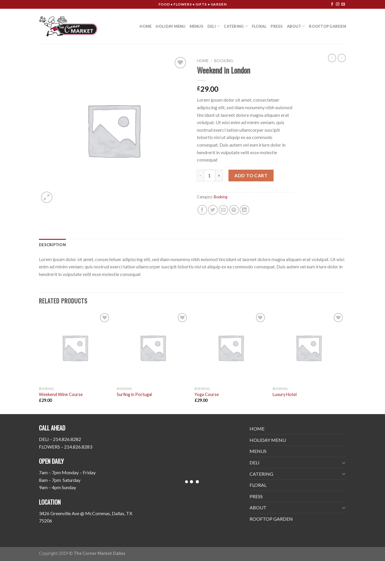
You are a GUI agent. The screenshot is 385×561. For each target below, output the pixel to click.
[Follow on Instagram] (337, 4)
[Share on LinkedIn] (244, 210)
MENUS (196, 26)
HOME (146, 26)
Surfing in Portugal (134, 394)
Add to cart (250, 175)
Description (52, 244)
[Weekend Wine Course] (75, 348)
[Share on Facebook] (202, 210)
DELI (213, 26)
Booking (223, 60)
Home (203, 60)
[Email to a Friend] (223, 210)
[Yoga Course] (231, 348)
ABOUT (296, 26)
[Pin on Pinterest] (234, 210)
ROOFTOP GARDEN (327, 26)
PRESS (277, 26)
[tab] (52, 245)
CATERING (236, 26)
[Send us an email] (343, 4)
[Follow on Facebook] (332, 4)
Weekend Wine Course (61, 394)
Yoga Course (207, 394)
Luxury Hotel (285, 394)
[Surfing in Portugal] (153, 348)
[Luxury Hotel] (309, 348)
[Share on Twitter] (213, 210)
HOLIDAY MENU (170, 26)
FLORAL (259, 26)
